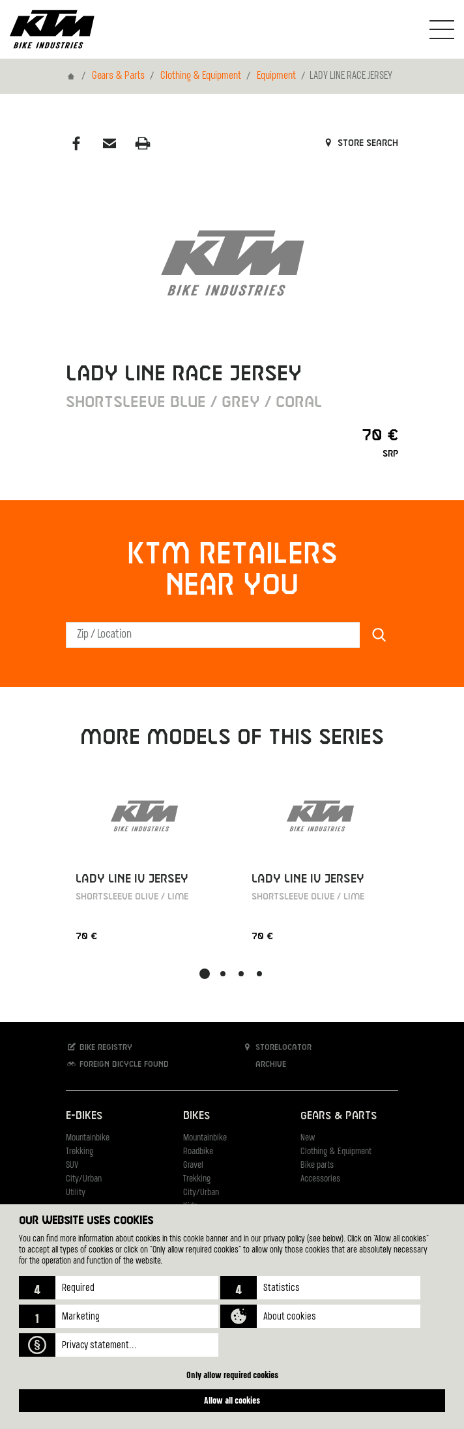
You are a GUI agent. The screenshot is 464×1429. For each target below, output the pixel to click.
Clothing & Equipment (200, 76)
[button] (118, 1287)
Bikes (196, 1116)
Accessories (320, 1179)
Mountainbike (87, 1138)
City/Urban (84, 1179)
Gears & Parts (118, 76)
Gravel (193, 1165)
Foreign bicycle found (117, 1063)
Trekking (79, 1152)
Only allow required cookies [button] (232, 1374)
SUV (72, 1165)
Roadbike (198, 1152)
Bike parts (317, 1165)
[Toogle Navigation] (441, 29)
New (307, 1138)
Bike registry (99, 1047)
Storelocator (277, 1047)
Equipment (276, 76)
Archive (264, 1063)
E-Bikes (84, 1116)
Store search (360, 143)
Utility (75, 1193)
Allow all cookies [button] (232, 1400)
